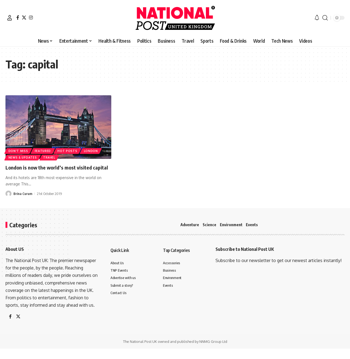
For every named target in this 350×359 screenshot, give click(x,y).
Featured (44, 149)
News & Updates (23, 157)
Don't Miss (18, 149)
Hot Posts (69, 149)
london (94, 149)
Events (252, 224)
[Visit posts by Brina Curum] (8, 202)
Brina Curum (23, 201)
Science (209, 224)
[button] (9, 18)
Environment (231, 224)
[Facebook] (18, 17)
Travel (50, 157)
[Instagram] (31, 17)
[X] (24, 17)
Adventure (189, 224)
